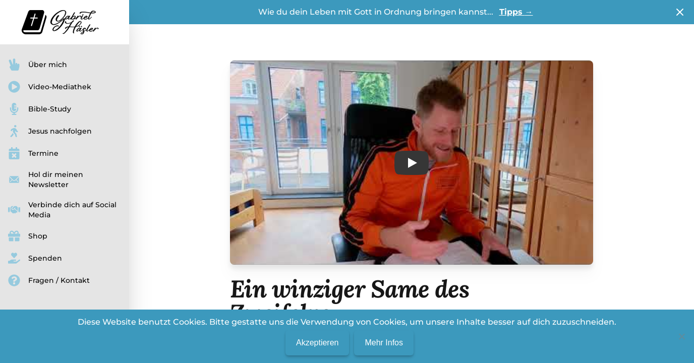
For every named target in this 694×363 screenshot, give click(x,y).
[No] (681, 336)
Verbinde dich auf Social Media (62, 209)
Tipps (516, 12)
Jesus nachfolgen (50, 131)
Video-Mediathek (49, 87)
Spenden (35, 258)
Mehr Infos (384, 342)
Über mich (37, 64)
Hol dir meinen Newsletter (45, 179)
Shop (27, 236)
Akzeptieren (317, 342)
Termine (33, 153)
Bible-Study (39, 109)
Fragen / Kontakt (49, 280)
